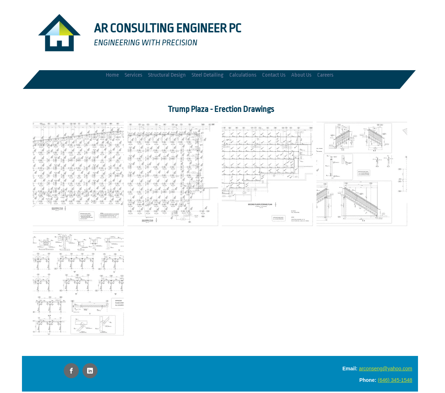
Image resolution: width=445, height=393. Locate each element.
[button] (78, 173)
